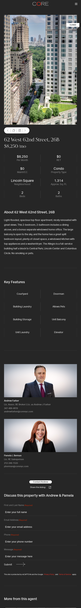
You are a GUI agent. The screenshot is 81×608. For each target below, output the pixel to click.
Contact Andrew (40, 482)
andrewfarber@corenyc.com (18, 412)
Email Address (15, 520)
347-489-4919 (11, 408)
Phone (11, 535)
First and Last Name (18, 505)
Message (12, 550)
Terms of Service (65, 574)
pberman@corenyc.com (16, 466)
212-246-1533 (11, 463)
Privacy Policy (49, 574)
